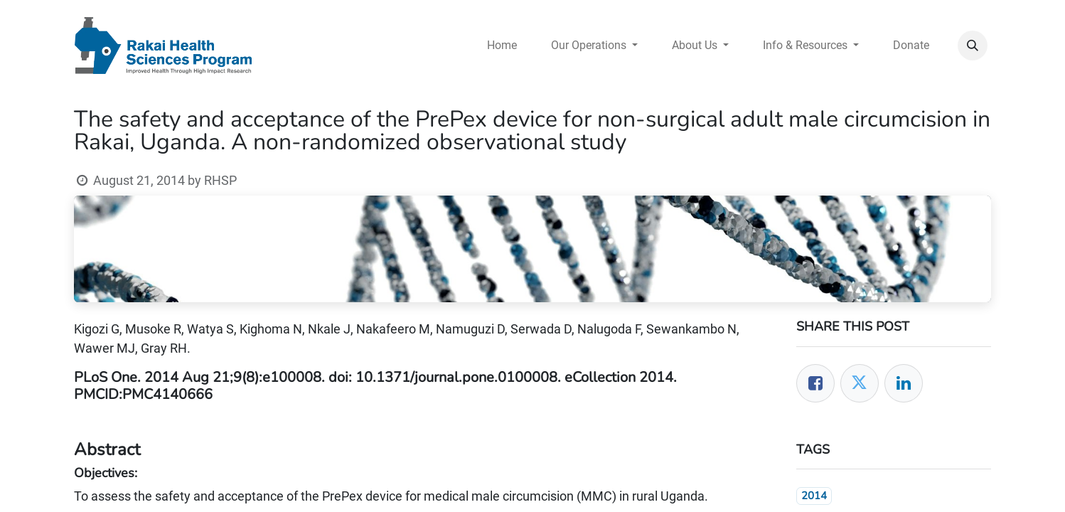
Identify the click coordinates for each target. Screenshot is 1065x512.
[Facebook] (815, 383)
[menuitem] (502, 45)
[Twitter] (859, 383)
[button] (973, 45)
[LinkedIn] (903, 383)
